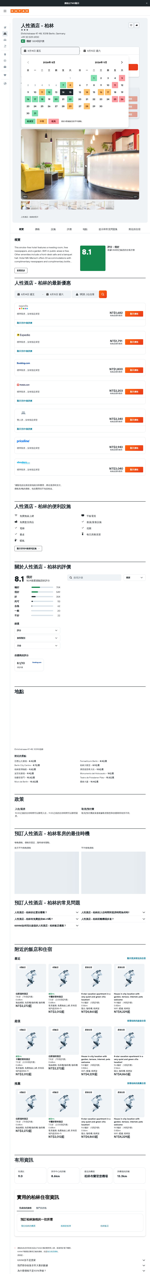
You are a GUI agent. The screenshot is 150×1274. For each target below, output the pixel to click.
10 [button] (35, 92)
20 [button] (56, 99)
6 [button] (56, 85)
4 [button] (42, 85)
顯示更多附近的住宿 (136, 958)
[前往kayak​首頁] (20, 11)
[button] (147, 3)
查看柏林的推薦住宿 (136, 1083)
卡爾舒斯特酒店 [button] (55, 996)
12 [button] (49, 92)
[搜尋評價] (96, 578)
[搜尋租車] (5, 32)
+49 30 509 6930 (30, 37)
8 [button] (70, 85)
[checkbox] (29, 665)
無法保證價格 (52, 1251)
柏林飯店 (104, 1226)
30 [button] (28, 113)
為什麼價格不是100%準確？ (81, 1271)
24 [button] (35, 106)
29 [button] (70, 106)
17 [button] (35, 99)
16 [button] (28, 99)
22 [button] (70, 99)
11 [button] (42, 92)
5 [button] (49, 85)
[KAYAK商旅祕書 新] (5, 59)
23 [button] (28, 106)
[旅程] (5, 67)
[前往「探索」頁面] (5, 47)
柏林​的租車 (66, 1226)
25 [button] (42, 106)
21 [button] (63, 99)
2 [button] (28, 85)
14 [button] (63, 92)
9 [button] (28, 92)
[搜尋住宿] (5, 26)
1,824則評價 (38, 41)
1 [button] (70, 78)
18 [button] (42, 99)
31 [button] (35, 113)
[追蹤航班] (5, 53)
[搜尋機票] (5, 20)
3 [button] (35, 85)
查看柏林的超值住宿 (136, 1020)
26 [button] (49, 106)
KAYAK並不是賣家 (81, 1260)
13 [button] (56, 92)
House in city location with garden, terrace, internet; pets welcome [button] (128, 996)
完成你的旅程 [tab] (25, 1208)
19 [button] (49, 99)
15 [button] (70, 92)
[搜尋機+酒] (5, 38)
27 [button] (56, 106)
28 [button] (63, 106)
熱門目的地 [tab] (41, 1208)
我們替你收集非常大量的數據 (81, 1265)
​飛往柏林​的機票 (28, 1226)
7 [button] (63, 85)
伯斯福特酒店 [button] (22, 993)
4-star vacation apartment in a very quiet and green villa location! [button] (95, 996)
